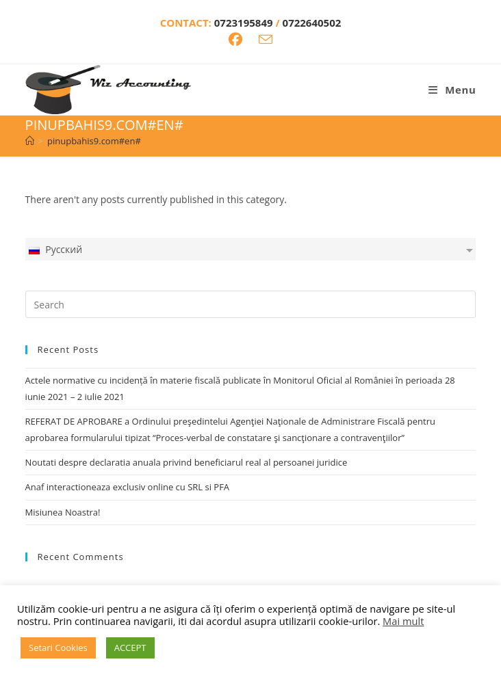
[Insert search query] (250, 304)
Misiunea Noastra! (63, 512)
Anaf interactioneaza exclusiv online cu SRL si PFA (127, 487)
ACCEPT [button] (130, 647)
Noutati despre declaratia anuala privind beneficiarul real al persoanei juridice (186, 462)
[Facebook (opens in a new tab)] (235, 39)
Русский (55, 249)
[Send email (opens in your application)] (266, 39)
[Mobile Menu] (452, 89)
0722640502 (312, 22)
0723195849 (245, 22)
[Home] (29, 141)
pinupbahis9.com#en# (94, 141)
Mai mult (403, 621)
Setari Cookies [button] (58, 647)
